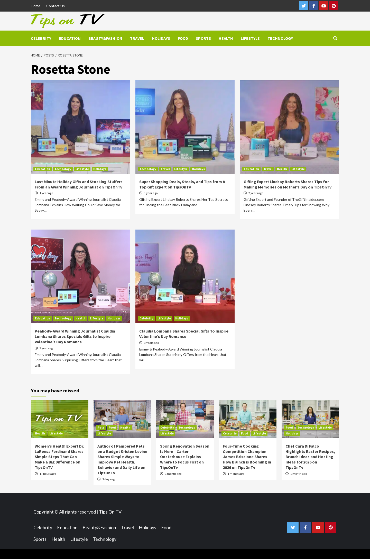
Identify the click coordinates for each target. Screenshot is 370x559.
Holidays (161, 38)
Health (226, 38)
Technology (280, 38)
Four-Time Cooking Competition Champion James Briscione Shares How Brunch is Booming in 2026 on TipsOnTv (247, 456)
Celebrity (41, 38)
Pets (101, 427)
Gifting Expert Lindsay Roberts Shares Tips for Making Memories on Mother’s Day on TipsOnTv (287, 184)
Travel (137, 38)
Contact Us (55, 6)
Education (70, 38)
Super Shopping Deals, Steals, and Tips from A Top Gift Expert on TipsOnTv (182, 184)
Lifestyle (250, 38)
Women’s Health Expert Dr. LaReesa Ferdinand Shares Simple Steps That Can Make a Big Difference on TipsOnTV (59, 456)
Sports (203, 38)
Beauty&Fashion (105, 38)
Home (35, 6)
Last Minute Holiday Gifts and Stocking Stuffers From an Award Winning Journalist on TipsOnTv (79, 184)
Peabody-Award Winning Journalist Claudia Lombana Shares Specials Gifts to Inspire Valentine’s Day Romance (75, 336)
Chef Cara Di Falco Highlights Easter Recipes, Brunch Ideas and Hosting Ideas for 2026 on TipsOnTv (310, 456)
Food (183, 38)
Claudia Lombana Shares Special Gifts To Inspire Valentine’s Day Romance (183, 333)
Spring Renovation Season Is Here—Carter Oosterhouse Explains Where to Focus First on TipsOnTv (184, 456)
